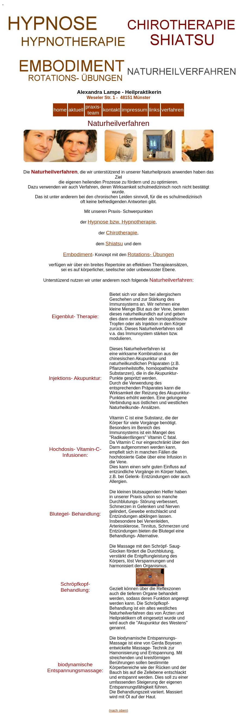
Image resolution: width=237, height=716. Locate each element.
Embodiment (77, 254)
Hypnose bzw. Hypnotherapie (122, 222)
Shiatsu (114, 243)
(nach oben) (118, 710)
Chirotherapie (121, 232)
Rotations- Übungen (150, 254)
